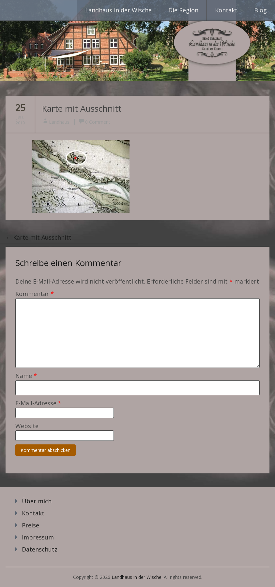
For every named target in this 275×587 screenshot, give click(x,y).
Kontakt (226, 10)
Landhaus (59, 122)
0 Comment (97, 122)
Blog (260, 10)
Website (26, 426)
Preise (30, 525)
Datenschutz (39, 549)
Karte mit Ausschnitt (81, 108)
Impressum (38, 537)
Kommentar (34, 294)
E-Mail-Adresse (38, 403)
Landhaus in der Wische (118, 10)
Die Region (183, 10)
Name (26, 376)
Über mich (37, 501)
